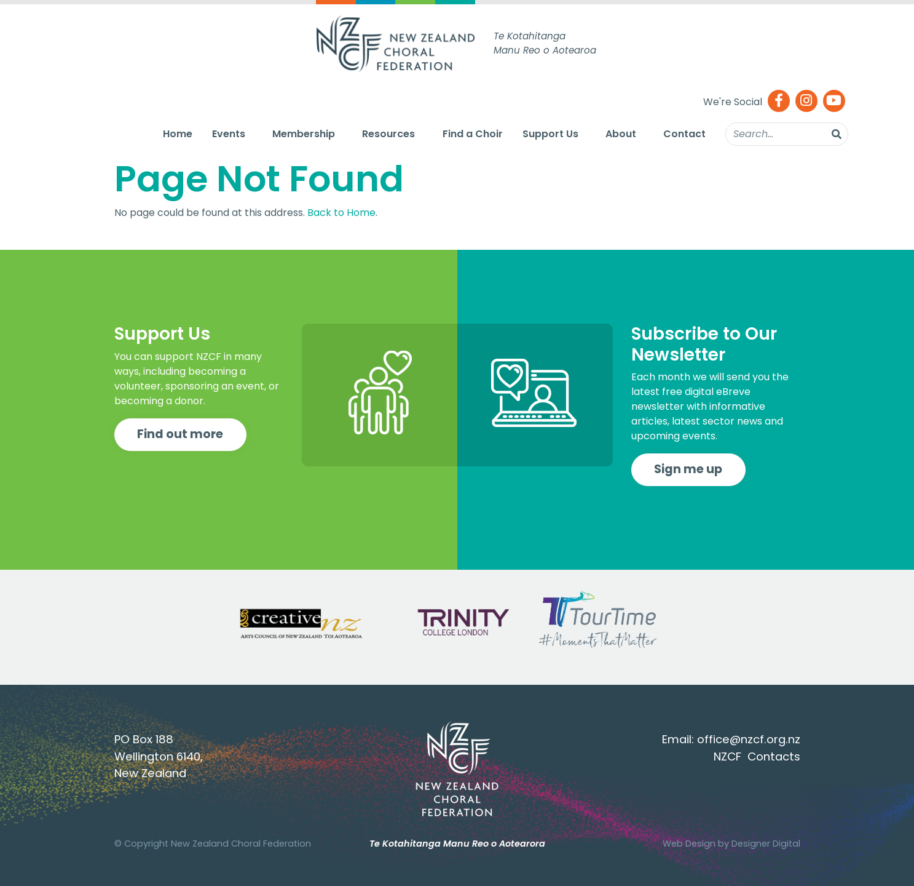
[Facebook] (779, 102)
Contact (684, 134)
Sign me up (688, 469)
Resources (388, 134)
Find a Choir (473, 134)
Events (228, 134)
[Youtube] (834, 102)
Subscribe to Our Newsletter (704, 344)
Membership (303, 134)
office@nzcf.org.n (746, 739)
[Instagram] (806, 102)
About (620, 134)
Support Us (550, 134)
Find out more (180, 434)
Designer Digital (765, 843)
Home (177, 134)
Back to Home (341, 213)
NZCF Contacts (757, 756)
